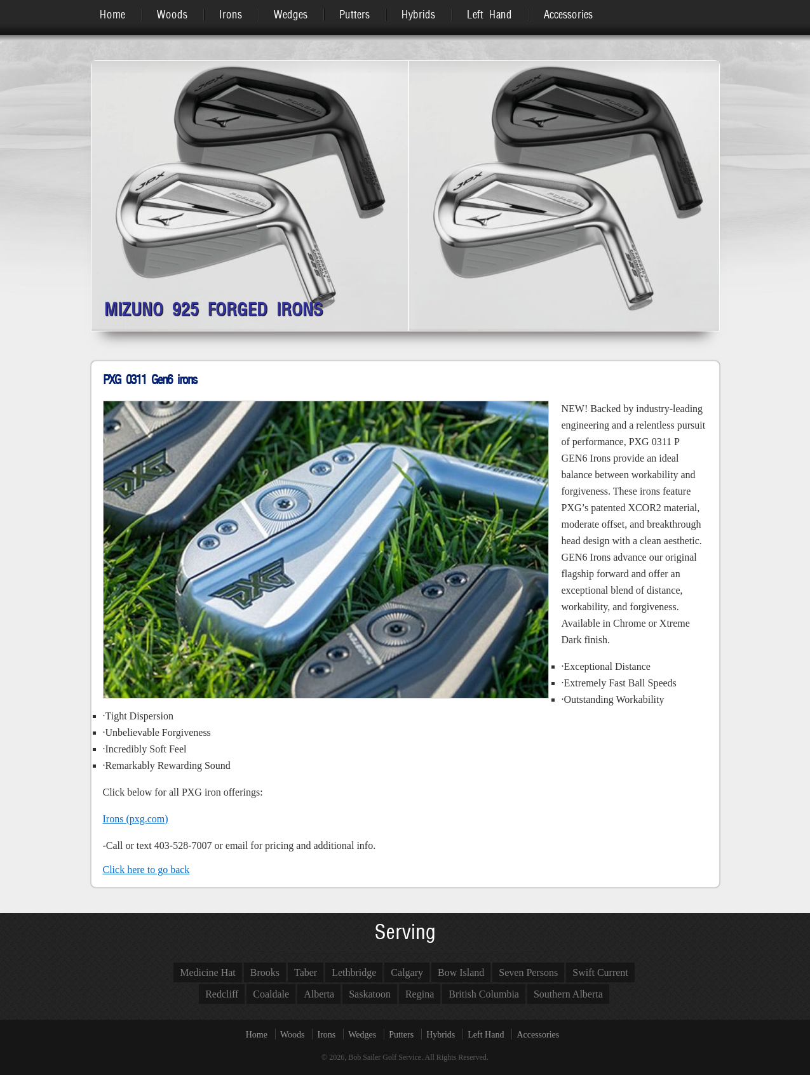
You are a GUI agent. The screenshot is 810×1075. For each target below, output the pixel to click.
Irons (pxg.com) (135, 818)
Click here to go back (146, 869)
